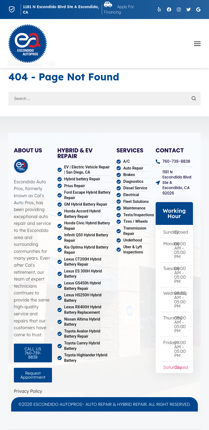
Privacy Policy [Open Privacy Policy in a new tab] (28, 391)
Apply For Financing (122, 9)
